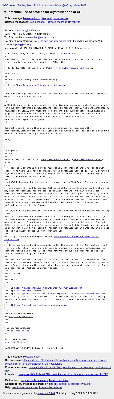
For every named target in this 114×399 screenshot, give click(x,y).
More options (61, 18)
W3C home (9, 5)
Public (37, 5)
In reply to (74, 22)
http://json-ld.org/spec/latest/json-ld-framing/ (37, 85)
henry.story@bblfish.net (27, 30)
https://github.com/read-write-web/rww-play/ (40, 305)
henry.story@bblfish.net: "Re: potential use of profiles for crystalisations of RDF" (63, 374)
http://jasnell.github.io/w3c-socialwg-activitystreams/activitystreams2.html (60, 293)
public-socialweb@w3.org (58, 5)
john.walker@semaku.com (39, 37)
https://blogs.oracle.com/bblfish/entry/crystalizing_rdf (48, 288)
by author (86, 384)
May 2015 (80, 5)
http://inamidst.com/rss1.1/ (31, 291)
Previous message (57, 22)
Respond (47, 18)
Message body (31, 18)
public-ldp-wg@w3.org (18, 44)
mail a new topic (59, 380)
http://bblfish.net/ (21, 316)
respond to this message (34, 380)
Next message (37, 22)
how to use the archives (25, 387)
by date (49, 384)
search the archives (51, 387)
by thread (60, 384)
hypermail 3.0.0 (46, 393)
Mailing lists (24, 5)
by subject (73, 384)
